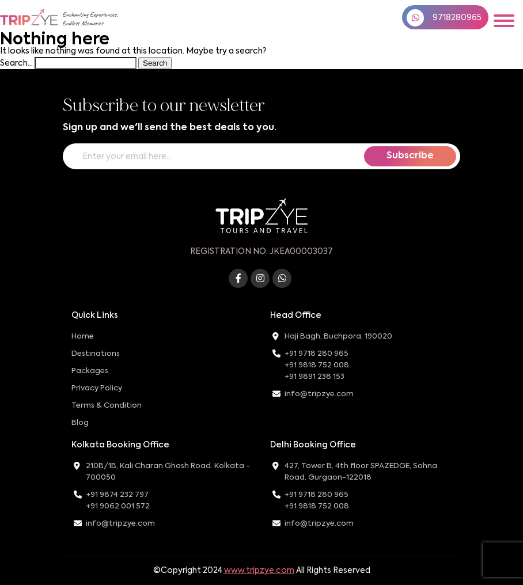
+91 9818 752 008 (317, 365)
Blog (80, 423)
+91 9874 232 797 (117, 495)
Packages (89, 371)
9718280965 (444, 17)
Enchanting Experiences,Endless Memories (90, 19)
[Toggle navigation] (504, 21)
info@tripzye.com (319, 394)
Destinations (95, 354)
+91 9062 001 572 (118, 506)
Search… (16, 63)
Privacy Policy (96, 388)
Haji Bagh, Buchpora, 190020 (338, 336)
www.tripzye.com (259, 571)
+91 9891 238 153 (314, 377)
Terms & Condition (106, 405)
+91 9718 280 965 (316, 354)
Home (82, 336)
